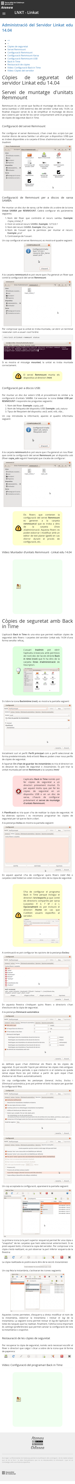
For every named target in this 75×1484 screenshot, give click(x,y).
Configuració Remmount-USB (22, 58)
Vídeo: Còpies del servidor (20, 70)
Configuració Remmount (20, 52)
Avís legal (5, 1458)
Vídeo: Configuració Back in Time (24, 67)
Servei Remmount (16, 49)
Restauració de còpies (18, 64)
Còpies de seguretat (17, 46)
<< (8, 40)
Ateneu (7, 7)
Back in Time (13, 61)
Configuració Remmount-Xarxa (23, 55)
